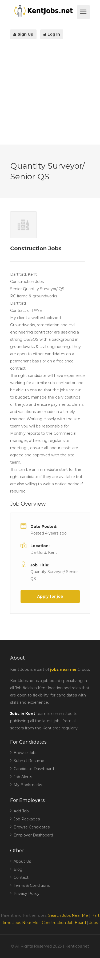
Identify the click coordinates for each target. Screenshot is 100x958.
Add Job (21, 811)
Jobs (93, 922)
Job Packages (27, 819)
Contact (21, 877)
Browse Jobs (25, 752)
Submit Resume (29, 760)
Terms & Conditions (32, 885)
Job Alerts (23, 776)
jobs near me (63, 669)
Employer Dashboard (33, 835)
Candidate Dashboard (34, 768)
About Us (22, 861)
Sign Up (23, 34)
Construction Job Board (64, 922)
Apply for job (50, 596)
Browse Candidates (32, 827)
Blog (18, 869)
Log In (51, 34)
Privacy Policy (26, 893)
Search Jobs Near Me (68, 915)
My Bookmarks (28, 784)
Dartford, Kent (43, 552)
